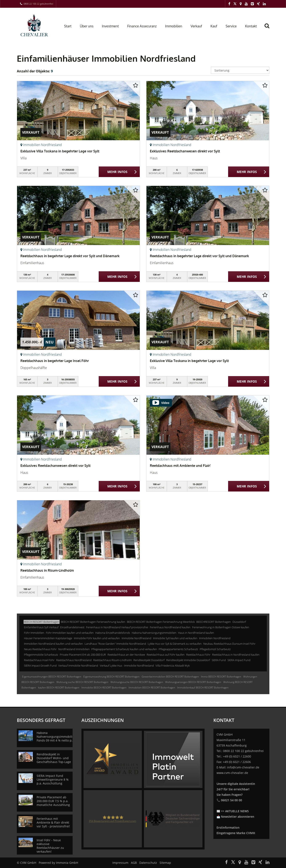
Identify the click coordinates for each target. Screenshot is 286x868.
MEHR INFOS (117, 172)
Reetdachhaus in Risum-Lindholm (47, 570)
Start (68, 26)
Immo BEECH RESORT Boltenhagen (221, 676)
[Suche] (269, 29)
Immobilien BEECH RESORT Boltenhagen (152, 687)
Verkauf (196, 26)
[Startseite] (35, 25)
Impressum (120, 863)
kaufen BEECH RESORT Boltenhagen (58, 687)
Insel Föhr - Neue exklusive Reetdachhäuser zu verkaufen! (50, 845)
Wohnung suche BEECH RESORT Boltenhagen (82, 682)
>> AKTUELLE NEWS (235, 811)
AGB (134, 863)
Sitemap (165, 863)
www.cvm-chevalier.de (232, 773)
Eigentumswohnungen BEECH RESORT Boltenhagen (51, 676)
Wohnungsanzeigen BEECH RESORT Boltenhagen (193, 682)
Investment (110, 26)
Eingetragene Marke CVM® (236, 833)
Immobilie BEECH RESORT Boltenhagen (103, 687)
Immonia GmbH (67, 863)
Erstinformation (228, 827)
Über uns (87, 26)
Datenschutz (148, 863)
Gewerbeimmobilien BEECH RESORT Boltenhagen (170, 676)
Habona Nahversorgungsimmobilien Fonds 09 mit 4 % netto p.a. (56, 736)
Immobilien (173, 26)
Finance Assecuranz (142, 26)
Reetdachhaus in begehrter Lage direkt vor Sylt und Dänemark (70, 256)
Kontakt (251, 26)
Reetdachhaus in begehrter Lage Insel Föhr (54, 361)
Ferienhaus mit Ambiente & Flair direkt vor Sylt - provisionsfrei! (53, 822)
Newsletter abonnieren (237, 817)
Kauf (213, 26)
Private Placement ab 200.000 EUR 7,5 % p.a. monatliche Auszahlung (53, 801)
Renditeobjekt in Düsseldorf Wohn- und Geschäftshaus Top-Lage (54, 758)
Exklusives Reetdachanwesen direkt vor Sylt (185, 151)
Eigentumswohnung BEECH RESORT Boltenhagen (111, 676)
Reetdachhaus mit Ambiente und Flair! (180, 465)
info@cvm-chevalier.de (243, 767)
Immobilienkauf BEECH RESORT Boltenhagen (203, 687)
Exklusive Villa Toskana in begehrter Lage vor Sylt (59, 151)
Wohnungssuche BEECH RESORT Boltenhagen (136, 682)
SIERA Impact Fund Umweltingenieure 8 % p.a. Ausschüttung (53, 779)
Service (231, 26)
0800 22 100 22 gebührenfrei (38, 3)
